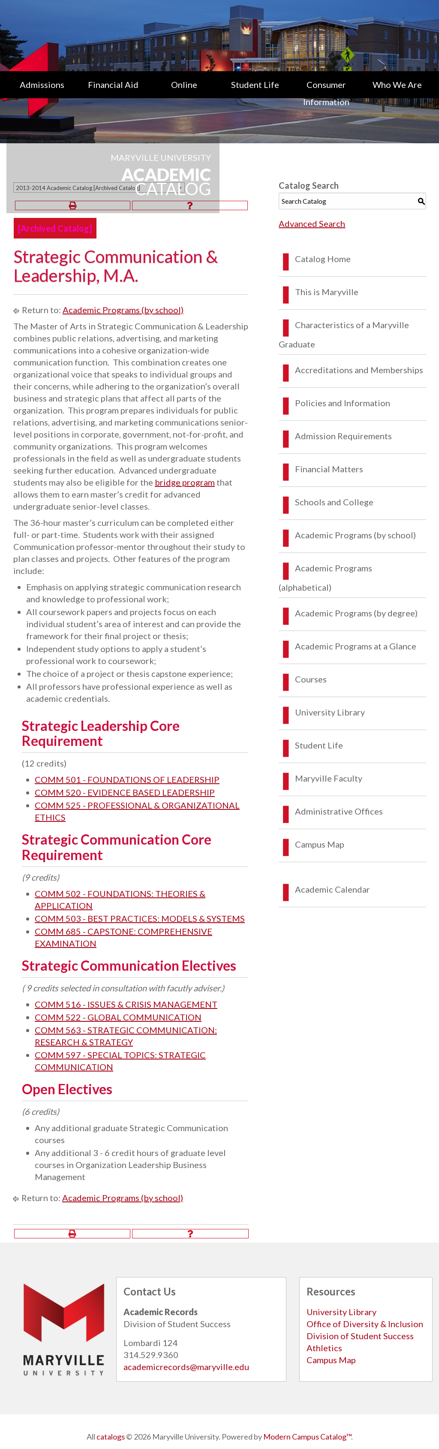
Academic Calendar (332, 889)
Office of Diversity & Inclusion (365, 1324)
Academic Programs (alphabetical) (325, 577)
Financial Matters (329, 469)
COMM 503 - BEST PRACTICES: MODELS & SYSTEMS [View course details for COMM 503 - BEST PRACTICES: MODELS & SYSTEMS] (140, 918)
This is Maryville (326, 292)
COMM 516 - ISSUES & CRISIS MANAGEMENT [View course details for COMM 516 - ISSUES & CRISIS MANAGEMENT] (126, 1004)
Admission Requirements (343, 436)
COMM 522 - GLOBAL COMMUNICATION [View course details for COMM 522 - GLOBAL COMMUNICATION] (118, 1017)
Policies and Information (342, 403)
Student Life (255, 84)
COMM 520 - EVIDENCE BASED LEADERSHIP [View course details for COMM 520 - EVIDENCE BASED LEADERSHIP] (125, 792)
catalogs (110, 1436)
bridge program (185, 482)
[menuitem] (42, 93)
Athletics (324, 1348)
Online (184, 84)
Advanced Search (312, 223)
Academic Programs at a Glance (355, 646)
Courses (311, 679)
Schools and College (334, 502)
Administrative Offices (339, 811)
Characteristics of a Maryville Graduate (344, 334)
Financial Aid (113, 84)
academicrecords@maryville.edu (186, 1366)
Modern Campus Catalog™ (307, 1436)
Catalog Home (323, 259)
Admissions (42, 84)
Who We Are (397, 84)
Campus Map (319, 844)
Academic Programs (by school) (123, 310)
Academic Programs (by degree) (356, 613)
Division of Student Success (360, 1336)
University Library (330, 712)
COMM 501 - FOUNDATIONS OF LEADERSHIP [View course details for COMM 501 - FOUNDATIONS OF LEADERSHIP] (127, 779)
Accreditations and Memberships (359, 370)
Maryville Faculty (328, 778)
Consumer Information (326, 93)
